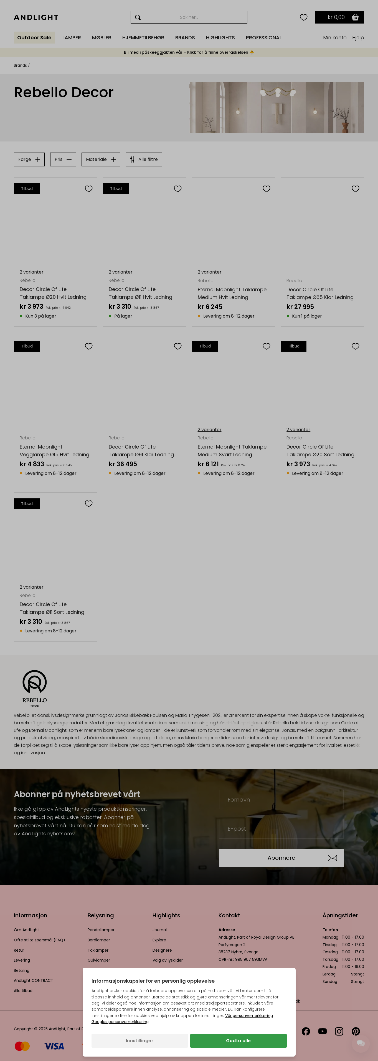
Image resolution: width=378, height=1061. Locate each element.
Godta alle (238, 1040)
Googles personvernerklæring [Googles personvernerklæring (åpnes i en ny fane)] (120, 1021)
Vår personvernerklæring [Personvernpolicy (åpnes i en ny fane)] (249, 1015)
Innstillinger (139, 1040)
